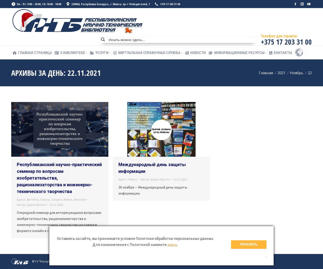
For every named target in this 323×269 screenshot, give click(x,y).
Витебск (33, 199)
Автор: (31, 205)
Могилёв (80, 199)
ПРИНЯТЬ (249, 244)
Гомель (45, 199)
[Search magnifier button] (103, 39)
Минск (68, 199)
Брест (21, 199)
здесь (172, 244)
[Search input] (181, 39)
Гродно (57, 199)
